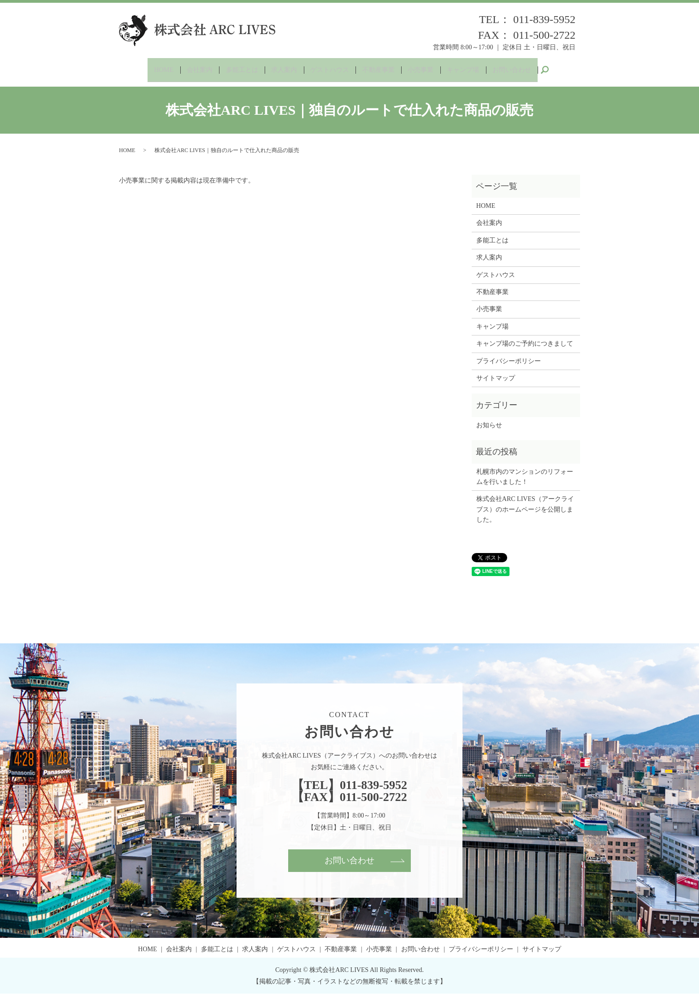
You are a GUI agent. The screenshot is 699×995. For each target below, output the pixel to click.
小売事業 (425, 70)
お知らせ (489, 426)
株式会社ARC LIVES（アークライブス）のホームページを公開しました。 (525, 510)
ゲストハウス (329, 70)
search (557, 70)
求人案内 (280, 70)
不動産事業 (380, 70)
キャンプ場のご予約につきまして (524, 344)
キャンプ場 (470, 70)
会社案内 (190, 70)
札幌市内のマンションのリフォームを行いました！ (524, 477)
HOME (152, 70)
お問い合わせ (522, 70)
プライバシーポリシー (508, 362)
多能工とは (235, 70)
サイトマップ (495, 379)
